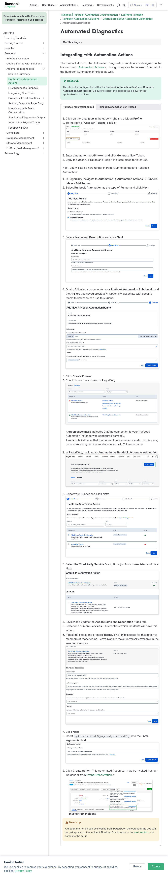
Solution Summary (19, 74)
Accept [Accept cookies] (156, 866)
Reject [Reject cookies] (137, 866)
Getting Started (14, 43)
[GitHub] (118, 5)
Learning (88, 6)
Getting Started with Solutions (24, 63)
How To (9, 48)
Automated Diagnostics (20, 68)
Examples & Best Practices (24, 98)
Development (106, 6)
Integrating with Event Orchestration (21, 110)
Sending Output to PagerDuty (25, 103)
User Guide (49, 6)
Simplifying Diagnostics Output (26, 117)
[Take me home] (13, 5)
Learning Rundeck (15, 38)
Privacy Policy (23, 870)
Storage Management (19, 143)
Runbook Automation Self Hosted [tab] (117, 107)
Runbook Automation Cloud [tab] (78, 107)
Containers (13, 132)
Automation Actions (91, 67)
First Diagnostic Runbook (23, 87)
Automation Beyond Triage (24, 122)
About (34, 6)
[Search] (142, 5)
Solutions (10, 53)
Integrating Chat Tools (21, 93)
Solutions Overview (18, 58)
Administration (69, 6)
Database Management (20, 138)
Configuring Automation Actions (22, 80)
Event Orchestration (99, 775)
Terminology (12, 153)
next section (141, 832)
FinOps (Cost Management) (23, 148)
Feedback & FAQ (18, 127)
